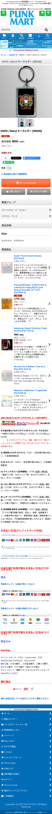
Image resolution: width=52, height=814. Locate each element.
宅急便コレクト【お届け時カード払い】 (18, 584)
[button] (3, 13)
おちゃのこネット (21, 812)
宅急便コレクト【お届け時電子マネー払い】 (20, 608)
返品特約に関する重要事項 (14, 174)
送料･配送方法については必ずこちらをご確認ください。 (25, 698)
